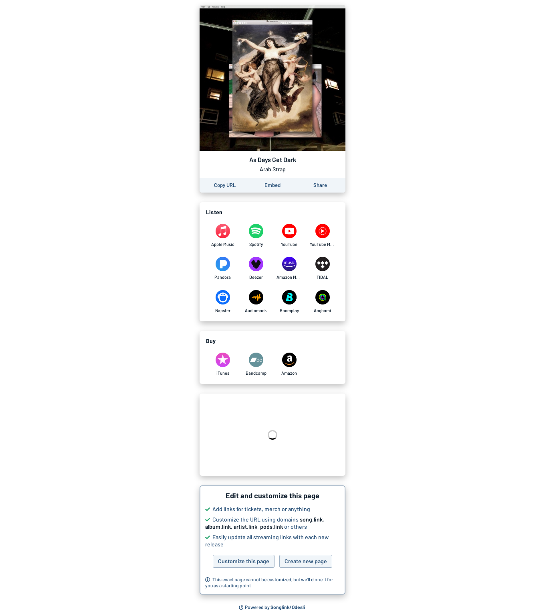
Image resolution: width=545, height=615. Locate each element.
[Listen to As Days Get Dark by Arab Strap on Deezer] (255, 268)
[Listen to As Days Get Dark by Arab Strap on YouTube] (289, 235)
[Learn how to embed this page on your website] (272, 185)
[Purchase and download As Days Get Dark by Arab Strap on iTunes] (222, 364)
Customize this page (243, 561)
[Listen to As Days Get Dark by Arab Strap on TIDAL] (322, 268)
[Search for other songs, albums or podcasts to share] (272, 607)
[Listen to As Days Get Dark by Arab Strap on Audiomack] (255, 301)
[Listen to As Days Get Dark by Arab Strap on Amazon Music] (289, 268)
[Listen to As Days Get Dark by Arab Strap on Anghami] (322, 301)
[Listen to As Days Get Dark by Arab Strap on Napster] (222, 301)
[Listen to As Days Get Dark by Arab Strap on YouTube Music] (322, 235)
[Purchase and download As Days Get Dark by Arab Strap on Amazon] (289, 364)
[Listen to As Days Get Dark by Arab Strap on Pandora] (222, 268)
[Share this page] (320, 185)
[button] (272, 540)
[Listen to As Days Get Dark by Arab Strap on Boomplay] (289, 301)
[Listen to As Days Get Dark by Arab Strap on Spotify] (255, 235)
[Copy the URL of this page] (224, 185)
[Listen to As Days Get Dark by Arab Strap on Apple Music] (222, 235)
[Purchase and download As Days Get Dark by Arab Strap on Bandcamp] (255, 364)
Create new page (306, 561)
